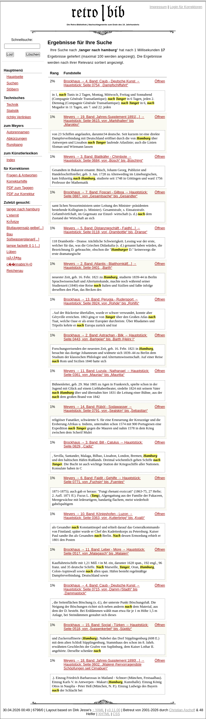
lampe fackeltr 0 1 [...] (23, 246)
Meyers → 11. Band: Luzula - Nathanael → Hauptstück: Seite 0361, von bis (106, 373)
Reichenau (14, 271)
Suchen (12, 83)
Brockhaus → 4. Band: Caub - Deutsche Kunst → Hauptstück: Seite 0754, (102, 83)
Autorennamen (17, 132)
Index (10, 160)
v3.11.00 (113, 710)
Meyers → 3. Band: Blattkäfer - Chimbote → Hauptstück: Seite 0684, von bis (103, 158)
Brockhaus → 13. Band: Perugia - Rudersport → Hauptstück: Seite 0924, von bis (101, 301)
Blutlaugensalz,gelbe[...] (24, 228)
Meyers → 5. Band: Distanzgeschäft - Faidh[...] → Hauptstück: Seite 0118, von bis (106, 230)
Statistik (12, 111)
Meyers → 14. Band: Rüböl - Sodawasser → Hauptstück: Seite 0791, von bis (106, 409)
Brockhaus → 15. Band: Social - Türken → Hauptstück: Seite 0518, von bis (106, 627)
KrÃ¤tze (12, 222)
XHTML (104, 714)
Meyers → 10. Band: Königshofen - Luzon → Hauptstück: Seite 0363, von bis (104, 516)
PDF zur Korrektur (20, 194)
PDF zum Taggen (19, 188)
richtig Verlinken (18, 117)
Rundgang (14, 145)
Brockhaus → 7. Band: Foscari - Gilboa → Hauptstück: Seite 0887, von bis (106, 194)
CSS (116, 714)
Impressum (158, 7)
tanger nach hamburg (23, 209)
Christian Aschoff (182, 710)
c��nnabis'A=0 (19, 264)
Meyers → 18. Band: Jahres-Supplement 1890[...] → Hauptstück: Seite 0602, (104, 664)
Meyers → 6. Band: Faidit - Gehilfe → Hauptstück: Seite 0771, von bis (102, 480)
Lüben (11, 252)
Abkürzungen (16, 139)
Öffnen (160, 81)
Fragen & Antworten (21, 175)
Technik (12, 105)
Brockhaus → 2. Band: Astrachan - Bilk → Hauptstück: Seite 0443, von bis (105, 337)
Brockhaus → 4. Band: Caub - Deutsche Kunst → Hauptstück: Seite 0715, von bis (102, 589)
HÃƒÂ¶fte (13, 258)
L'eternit (12, 215)
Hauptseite (14, 77)
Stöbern (12, 89)
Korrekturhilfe (16, 181)
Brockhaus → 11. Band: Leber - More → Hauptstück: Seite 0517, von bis (104, 551)
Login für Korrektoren (186, 7)
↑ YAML (98, 710)
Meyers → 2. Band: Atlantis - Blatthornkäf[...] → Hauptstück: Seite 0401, (100, 266)
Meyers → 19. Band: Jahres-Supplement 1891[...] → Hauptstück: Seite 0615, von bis (104, 121)
